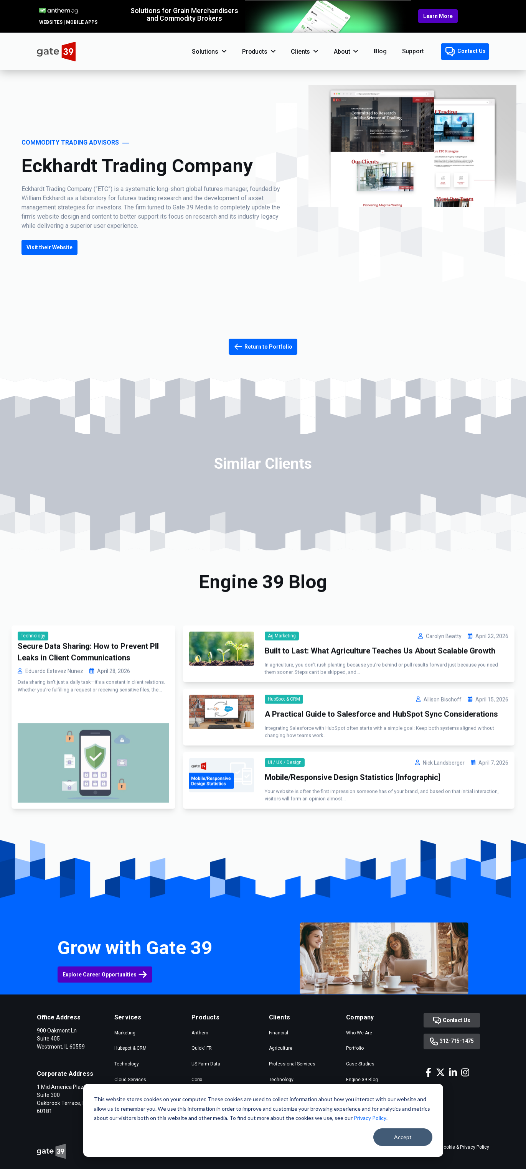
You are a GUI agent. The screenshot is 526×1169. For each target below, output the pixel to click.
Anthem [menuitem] (199, 1033)
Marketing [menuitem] (124, 1033)
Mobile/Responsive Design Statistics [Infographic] (352, 810)
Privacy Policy (370, 1118)
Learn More (438, 16)
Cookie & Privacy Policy (464, 1147)
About (342, 51)
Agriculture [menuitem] (280, 1048)
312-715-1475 (451, 1041)
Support (413, 51)
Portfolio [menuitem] (355, 1048)
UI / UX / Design (285, 795)
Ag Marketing (282, 669)
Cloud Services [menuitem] (130, 1079)
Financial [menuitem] (278, 1033)
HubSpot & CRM (284, 732)
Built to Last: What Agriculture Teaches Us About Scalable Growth (380, 683)
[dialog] (263, 1120)
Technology (33, 669)
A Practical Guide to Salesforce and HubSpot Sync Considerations (381, 747)
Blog (380, 51)
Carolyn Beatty (444, 669)
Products (254, 51)
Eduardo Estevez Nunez (54, 704)
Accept (403, 1137)
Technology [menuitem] (126, 1064)
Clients (300, 51)
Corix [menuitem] (196, 1079)
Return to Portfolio (263, 346)
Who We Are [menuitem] (359, 1033)
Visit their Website (49, 247)
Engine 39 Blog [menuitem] (362, 1079)
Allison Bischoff (443, 732)
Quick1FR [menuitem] (201, 1048)
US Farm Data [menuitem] (205, 1064)
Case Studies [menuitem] (360, 1064)
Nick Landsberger (444, 796)
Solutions (205, 51)
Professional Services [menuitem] (292, 1064)
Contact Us (465, 51)
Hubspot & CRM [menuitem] (130, 1048)
